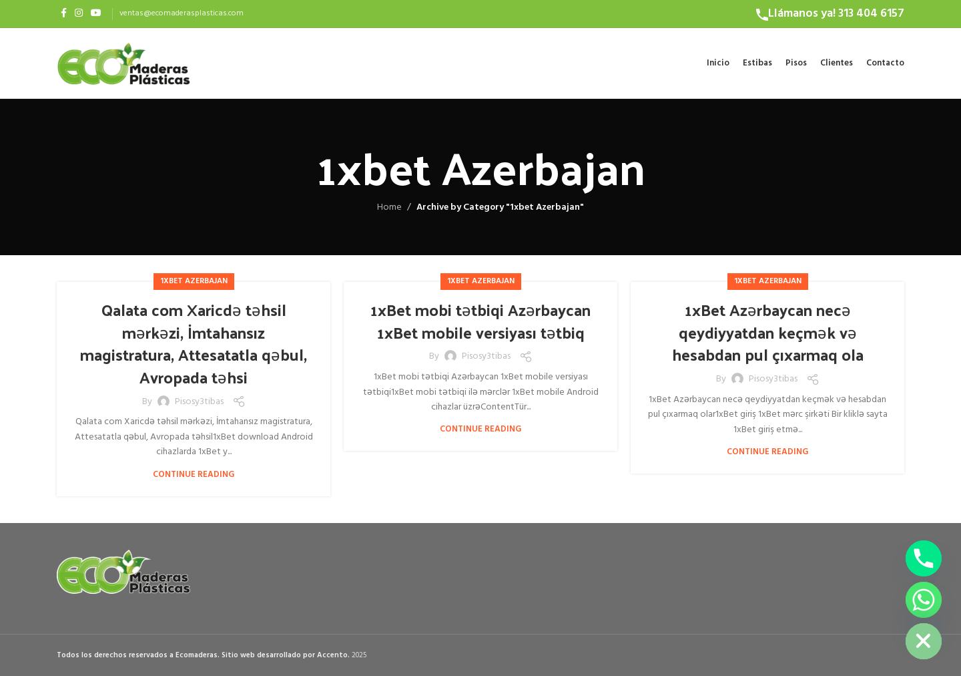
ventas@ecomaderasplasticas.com (181, 13)
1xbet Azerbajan (194, 281)
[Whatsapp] (924, 600)
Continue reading (193, 475)
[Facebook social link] (64, 13)
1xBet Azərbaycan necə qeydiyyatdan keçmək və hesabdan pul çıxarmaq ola (768, 332)
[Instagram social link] (79, 13)
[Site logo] (123, 63)
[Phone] (924, 558)
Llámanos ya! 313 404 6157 (836, 13)
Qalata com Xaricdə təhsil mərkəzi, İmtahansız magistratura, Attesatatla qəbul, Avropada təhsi (193, 343)
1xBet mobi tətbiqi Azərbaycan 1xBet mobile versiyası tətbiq (480, 321)
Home (389, 207)
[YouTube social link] (96, 13)
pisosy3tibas (199, 401)
